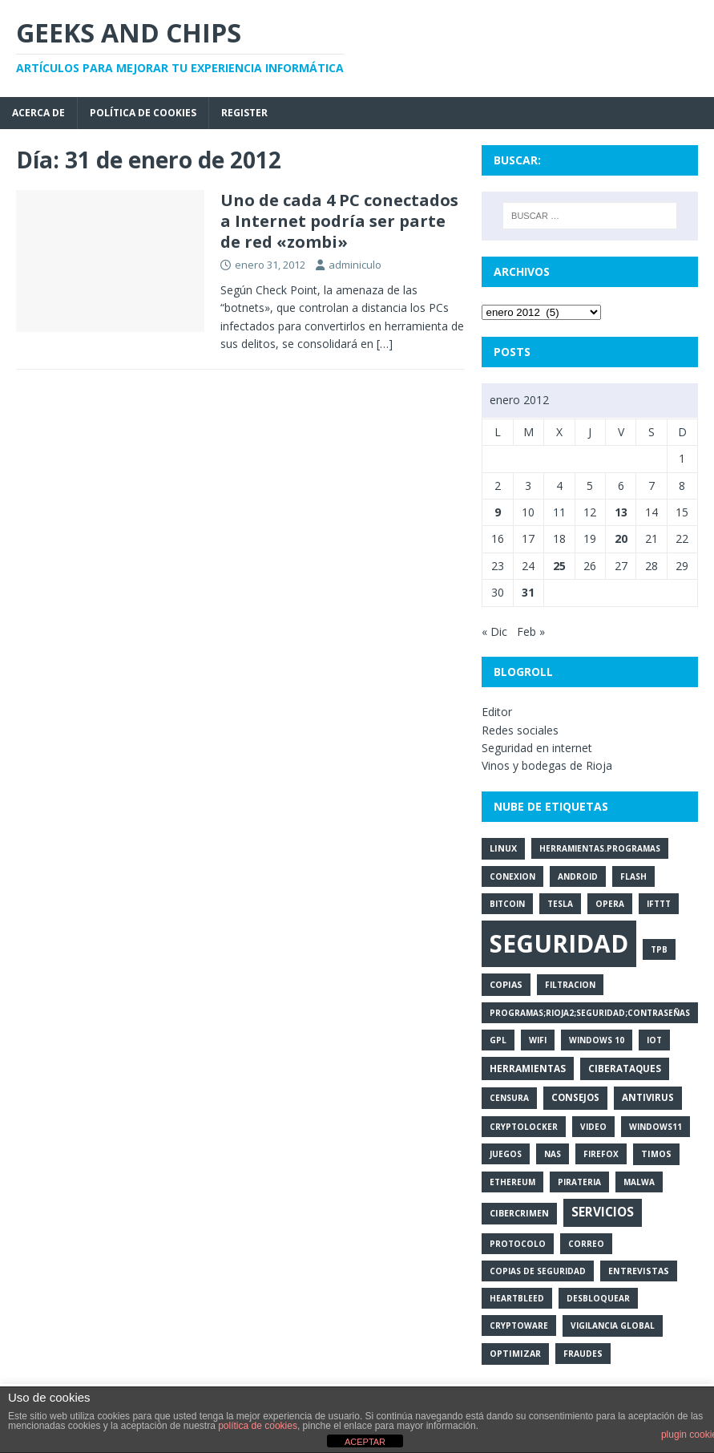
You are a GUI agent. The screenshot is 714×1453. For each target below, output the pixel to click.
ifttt (659, 903)
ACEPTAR (365, 1442)
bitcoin (507, 903)
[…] (385, 343)
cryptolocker (524, 1126)
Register (244, 112)
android (578, 876)
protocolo (518, 1243)
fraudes (583, 1353)
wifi (538, 1040)
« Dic (494, 631)
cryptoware (519, 1325)
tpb (659, 949)
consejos (575, 1097)
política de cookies (257, 1425)
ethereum (512, 1182)
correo (586, 1243)
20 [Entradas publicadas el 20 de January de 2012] (621, 538)
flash (633, 876)
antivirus (648, 1097)
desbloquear (598, 1298)
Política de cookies (143, 112)
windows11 (655, 1126)
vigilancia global (613, 1325)
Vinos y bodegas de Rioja (547, 765)
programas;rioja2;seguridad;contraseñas (590, 1012)
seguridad (559, 943)
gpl (498, 1040)
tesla (560, 903)
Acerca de (38, 112)
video (593, 1126)
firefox (601, 1154)
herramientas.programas (599, 848)
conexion (512, 876)
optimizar (515, 1353)
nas (552, 1154)
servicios (602, 1212)
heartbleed (517, 1298)
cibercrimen (519, 1213)
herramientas (528, 1068)
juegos (506, 1154)
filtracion (570, 984)
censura (509, 1097)
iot (654, 1040)
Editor (497, 711)
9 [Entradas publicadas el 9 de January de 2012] (497, 512)
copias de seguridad (538, 1271)
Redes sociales (520, 730)
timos (656, 1154)
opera (609, 903)
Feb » (531, 631)
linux (503, 848)
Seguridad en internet (537, 747)
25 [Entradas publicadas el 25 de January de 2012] (559, 565)
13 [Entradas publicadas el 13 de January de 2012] (621, 512)
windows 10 (596, 1040)
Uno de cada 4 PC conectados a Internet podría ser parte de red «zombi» (339, 221)
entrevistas (638, 1271)
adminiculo (355, 264)
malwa (639, 1182)
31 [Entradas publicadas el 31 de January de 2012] (528, 592)
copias (506, 984)
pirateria (579, 1182)
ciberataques (624, 1068)
